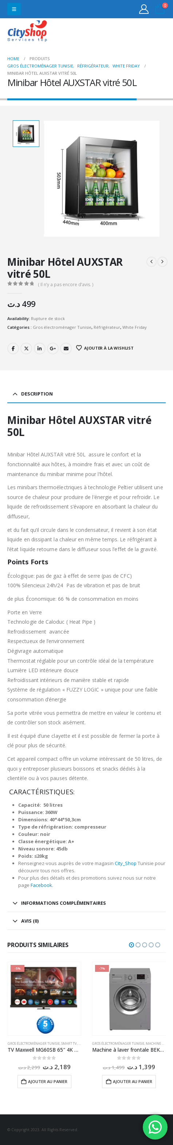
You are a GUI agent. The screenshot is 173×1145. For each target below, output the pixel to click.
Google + (53, 348)
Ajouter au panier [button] (47, 1081)
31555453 (140, 32)
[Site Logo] (27, 32)
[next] (162, 262)
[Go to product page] (44, 998)
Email (66, 348)
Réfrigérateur (107, 327)
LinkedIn (40, 348)
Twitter (26, 348)
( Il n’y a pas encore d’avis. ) (65, 284)
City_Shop (126, 863)
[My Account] (144, 9)
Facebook (13, 348)
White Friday (134, 327)
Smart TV (69, 1043)
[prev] (151, 262)
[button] (14, 9)
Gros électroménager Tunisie (62, 327)
